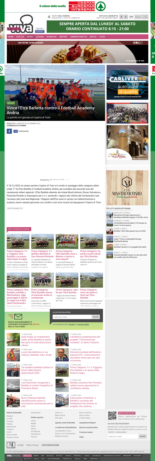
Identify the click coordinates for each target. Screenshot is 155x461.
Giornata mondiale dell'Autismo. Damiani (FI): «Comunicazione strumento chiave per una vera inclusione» (86, 356)
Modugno (137, 456)
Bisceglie (50, 456)
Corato (87, 456)
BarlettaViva (20, 23)
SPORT (30, 37)
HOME (11, 37)
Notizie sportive (37, 417)
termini (72, 324)
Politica (9, 424)
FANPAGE (39, 31)
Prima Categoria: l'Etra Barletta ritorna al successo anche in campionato (41, 293)
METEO (93, 37)
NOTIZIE (20, 37)
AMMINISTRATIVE (78, 37)
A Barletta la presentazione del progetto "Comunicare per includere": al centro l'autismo (85, 340)
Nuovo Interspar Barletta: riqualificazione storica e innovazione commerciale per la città (37, 402)
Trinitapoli (94, 459)
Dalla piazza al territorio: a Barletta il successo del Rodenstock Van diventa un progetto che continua (83, 402)
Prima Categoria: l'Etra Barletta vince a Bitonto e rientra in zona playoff (66, 255)
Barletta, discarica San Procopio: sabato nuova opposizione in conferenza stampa (86, 385)
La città (9, 419)
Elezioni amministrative (88, 427)
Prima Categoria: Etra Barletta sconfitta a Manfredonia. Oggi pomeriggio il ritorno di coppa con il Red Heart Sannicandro (17, 296)
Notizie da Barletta (14, 413)
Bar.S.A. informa (85, 413)
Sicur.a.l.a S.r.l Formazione (65, 433)
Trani (85, 459)
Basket (33, 423)
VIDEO (102, 37)
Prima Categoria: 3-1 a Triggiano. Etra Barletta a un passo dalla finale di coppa (17, 255)
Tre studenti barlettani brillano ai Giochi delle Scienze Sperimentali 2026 (37, 370)
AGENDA (40, 37)
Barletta (27, 456)
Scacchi (34, 437)
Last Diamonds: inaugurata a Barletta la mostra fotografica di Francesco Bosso (37, 385)
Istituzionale (11, 427)
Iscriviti (95, 317)
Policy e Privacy (32, 445)
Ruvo (43, 459)
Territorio (10, 429)
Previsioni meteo (86, 432)
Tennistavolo (36, 434)
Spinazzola (67, 459)
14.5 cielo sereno (64, 17)
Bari (42, 456)
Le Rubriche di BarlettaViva (66, 427)
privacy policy (83, 324)
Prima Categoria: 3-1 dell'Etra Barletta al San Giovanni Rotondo (42, 254)
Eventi (9, 432)
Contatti (20, 445)
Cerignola (77, 456)
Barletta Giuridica (61, 436)
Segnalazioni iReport (87, 423)
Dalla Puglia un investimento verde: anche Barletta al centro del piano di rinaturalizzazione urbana (36, 341)
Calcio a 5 (59, 413)
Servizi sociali (12, 435)
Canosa (68, 456)
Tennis (33, 429)
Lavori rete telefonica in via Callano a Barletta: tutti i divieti (36, 353)
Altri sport (59, 418)
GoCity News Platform (50, 445)
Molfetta (27, 459)
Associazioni (36, 413)
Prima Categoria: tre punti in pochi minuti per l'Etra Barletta (90, 254)
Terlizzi (77, 459)
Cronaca (10, 421)
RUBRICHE (51, 37)
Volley (33, 426)
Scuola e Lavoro (13, 437)
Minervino (127, 456)
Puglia (36, 459)
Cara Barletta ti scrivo (63, 431)
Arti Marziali (35, 431)
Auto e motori (84, 415)
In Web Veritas (84, 418)
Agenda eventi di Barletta (65, 423)
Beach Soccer (60, 415)
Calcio (33, 421)
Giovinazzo (96, 456)
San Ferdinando (53, 459)
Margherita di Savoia (112, 456)
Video (81, 437)
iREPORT (63, 37)
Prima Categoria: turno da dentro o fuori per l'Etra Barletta (89, 293)
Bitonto (59, 456)
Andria (36, 456)
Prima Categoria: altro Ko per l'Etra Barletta (67, 291)
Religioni (10, 416)
